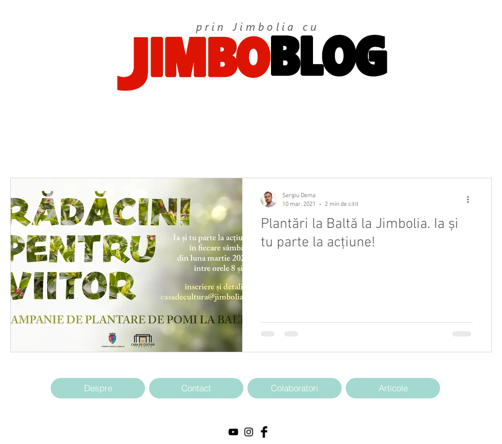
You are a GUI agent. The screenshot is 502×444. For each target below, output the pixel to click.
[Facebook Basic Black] (264, 432)
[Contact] (196, 388)
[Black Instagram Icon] (249, 432)
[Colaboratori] (294, 388)
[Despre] (98, 388)
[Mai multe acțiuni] (471, 199)
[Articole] (393, 388)
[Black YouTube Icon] (233, 432)
